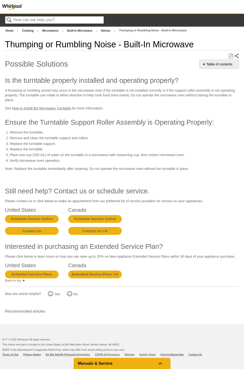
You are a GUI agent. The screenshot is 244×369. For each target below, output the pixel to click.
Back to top (13, 280)
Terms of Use (10, 354)
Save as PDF (231, 56)
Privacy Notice (32, 354)
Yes (57, 294)
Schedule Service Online (32, 219)
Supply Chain (147, 354)
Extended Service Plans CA (94, 274)
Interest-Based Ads (172, 354)
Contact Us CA (95, 231)
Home (9, 30)
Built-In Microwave (80, 30)
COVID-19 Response (107, 354)
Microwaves (50, 30)
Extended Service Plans (31, 274)
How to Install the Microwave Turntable (42, 108)
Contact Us (31, 231)
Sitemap (129, 354)
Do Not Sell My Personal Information (68, 354)
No (75, 294)
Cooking (28, 30)
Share (236, 56)
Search (9, 20)
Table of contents (219, 64)
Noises (106, 30)
